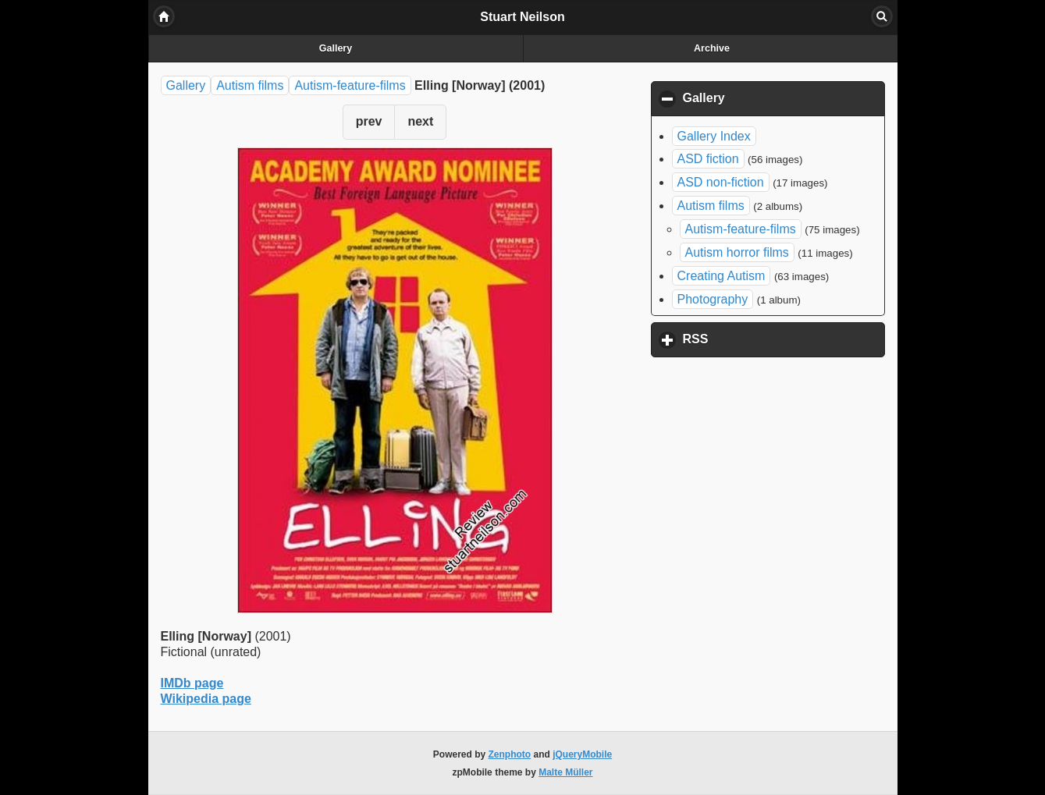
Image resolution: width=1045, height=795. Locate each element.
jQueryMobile (582, 754)
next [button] (420, 121)
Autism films (249, 85)
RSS (769, 339)
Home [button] (164, 16)
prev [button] (369, 121)
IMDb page (192, 683)
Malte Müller (565, 772)
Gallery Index (714, 136)
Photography (712, 299)
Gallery (335, 48)
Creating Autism (721, 275)
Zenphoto (510, 754)
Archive (712, 48)
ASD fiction (708, 158)
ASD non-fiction (720, 182)
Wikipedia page (206, 698)
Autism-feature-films (349, 85)
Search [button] (882, 16)
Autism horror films (737, 252)
